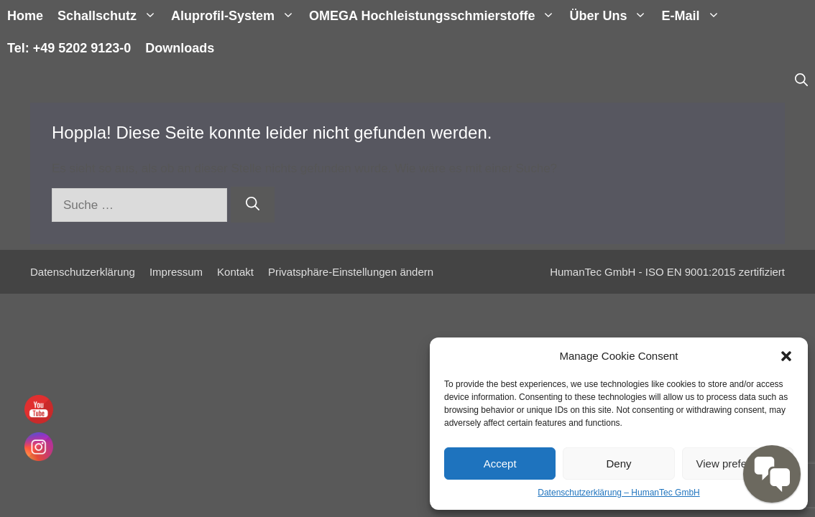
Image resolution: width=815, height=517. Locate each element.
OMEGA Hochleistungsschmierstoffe (435, 16)
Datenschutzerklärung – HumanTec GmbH (618, 493)
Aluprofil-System (236, 16)
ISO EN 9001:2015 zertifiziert (715, 272)
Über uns (611, 16)
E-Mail (694, 16)
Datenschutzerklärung (82, 272)
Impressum (176, 272)
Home (25, 16)
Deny (618, 463)
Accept (500, 463)
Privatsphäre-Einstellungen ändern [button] (350, 272)
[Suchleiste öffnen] (801, 81)
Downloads (179, 48)
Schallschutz (110, 16)
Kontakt (235, 272)
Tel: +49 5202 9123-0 (69, 48)
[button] (786, 356)
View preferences (738, 463)
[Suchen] (253, 205)
